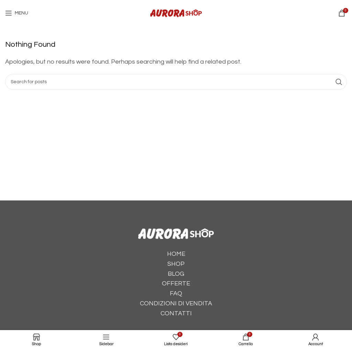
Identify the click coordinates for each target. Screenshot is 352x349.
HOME (176, 254)
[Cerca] (176, 82)
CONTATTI (176, 313)
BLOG (176, 274)
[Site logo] (176, 12)
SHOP (176, 264)
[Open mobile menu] (17, 13)
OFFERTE (176, 283)
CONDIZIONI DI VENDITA (176, 303)
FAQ (176, 293)
